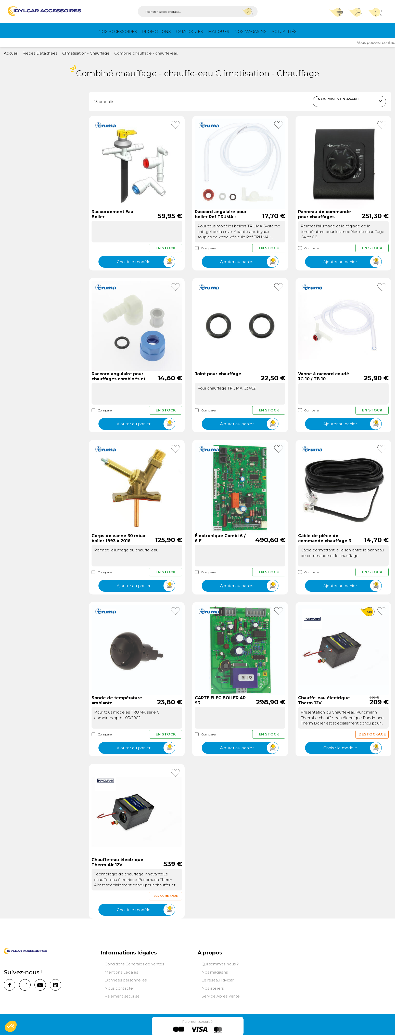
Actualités (284, 31)
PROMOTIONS (156, 31)
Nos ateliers (212, 987)
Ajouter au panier (249, 261)
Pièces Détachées (39, 53)
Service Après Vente (220, 995)
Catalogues (189, 31)
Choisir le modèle (146, 261)
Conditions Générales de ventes (134, 963)
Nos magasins (250, 31)
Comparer (205, 248)
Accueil (11, 53)
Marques (218, 31)
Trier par (299, 100)
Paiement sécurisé (122, 995)
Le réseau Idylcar (217, 979)
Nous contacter (119, 987)
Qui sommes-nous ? (220, 963)
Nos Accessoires (117, 31)
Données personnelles (126, 979)
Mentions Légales (121, 971)
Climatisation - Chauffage (85, 53)
